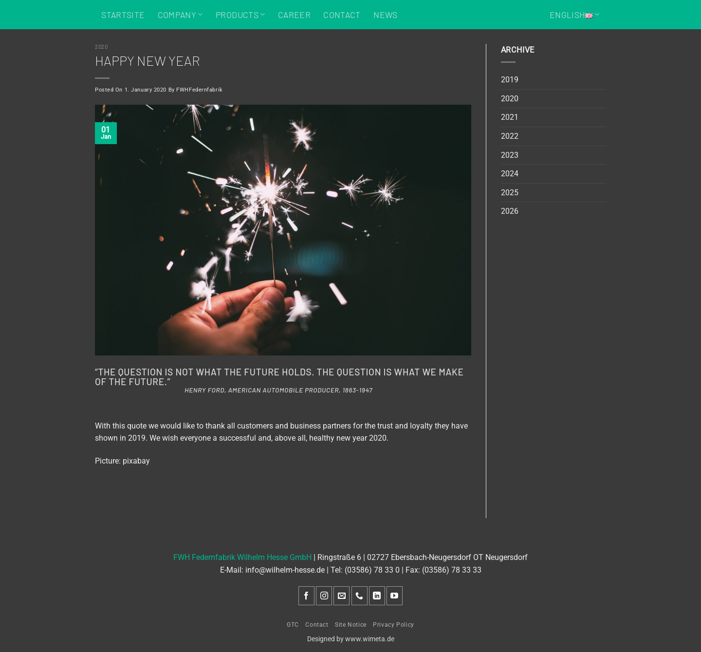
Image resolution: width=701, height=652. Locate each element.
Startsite (123, 14)
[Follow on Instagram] (324, 595)
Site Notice (351, 624)
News (385, 14)
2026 (509, 211)
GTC (293, 624)
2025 (509, 192)
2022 (509, 136)
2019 (509, 79)
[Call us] (359, 595)
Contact (341, 14)
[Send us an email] (341, 595)
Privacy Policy (393, 624)
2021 (509, 117)
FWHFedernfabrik (199, 90)
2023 (509, 155)
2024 (509, 173)
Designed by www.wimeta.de (350, 639)
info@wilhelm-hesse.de (285, 570)
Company (180, 14)
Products (240, 14)
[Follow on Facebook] (306, 595)
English (575, 14)
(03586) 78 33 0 (372, 570)
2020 (101, 46)
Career (294, 14)
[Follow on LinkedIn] (377, 595)
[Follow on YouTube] (395, 595)
